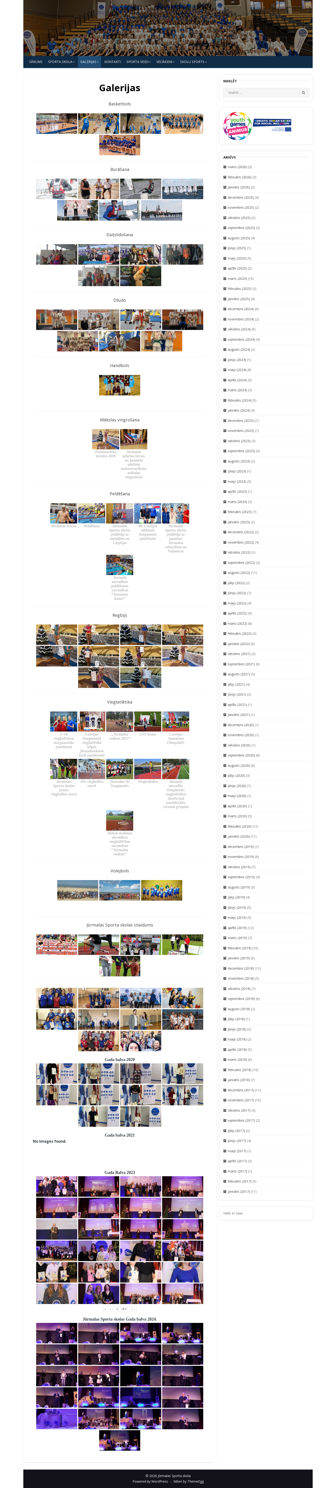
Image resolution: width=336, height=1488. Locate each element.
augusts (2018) (239, 1009)
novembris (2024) (241, 319)
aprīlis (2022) (237, 613)
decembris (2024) (241, 309)
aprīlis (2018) (237, 1049)
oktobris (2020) (239, 745)
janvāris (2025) (239, 299)
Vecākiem (164, 61)
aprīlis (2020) (237, 806)
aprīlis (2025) (237, 268)
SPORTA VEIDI (137, 61)
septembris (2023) (241, 451)
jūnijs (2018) (237, 1029)
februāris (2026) (240, 177)
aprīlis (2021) (237, 704)
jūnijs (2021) (237, 694)
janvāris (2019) (239, 958)
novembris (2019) (241, 856)
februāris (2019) (240, 948)
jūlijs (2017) (236, 1130)
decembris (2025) (241, 197)
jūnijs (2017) (237, 1140)
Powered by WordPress (150, 1481)
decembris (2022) (241, 532)
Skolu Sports (192, 61)
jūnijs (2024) (237, 359)
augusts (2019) (239, 887)
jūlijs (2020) (236, 775)
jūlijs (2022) (236, 583)
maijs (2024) (237, 370)
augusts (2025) (239, 238)
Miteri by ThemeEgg (188, 1481)
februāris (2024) (240, 400)
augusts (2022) (239, 572)
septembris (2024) (241, 339)
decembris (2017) (241, 1090)
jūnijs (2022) (237, 593)
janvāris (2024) (239, 410)
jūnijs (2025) (237, 248)
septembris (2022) (241, 562)
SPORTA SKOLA (60, 61)
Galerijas (88, 61)
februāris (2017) (240, 1181)
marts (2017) (237, 1171)
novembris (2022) (241, 542)
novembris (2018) (241, 978)
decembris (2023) (241, 420)
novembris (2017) (241, 1100)
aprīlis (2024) (237, 380)
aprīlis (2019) (237, 928)
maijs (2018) (237, 1039)
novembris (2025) (241, 207)
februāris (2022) (240, 633)
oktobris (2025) (239, 217)
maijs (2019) (237, 917)
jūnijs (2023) (237, 471)
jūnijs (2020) (237, 786)
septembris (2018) (241, 998)
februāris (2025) (240, 288)
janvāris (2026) (239, 187)
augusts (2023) (239, 461)
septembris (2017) (241, 1120)
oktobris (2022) (239, 552)
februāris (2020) (240, 826)
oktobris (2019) (239, 867)
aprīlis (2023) (237, 491)
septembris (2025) (241, 227)
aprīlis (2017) (237, 1161)
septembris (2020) (241, 755)
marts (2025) (237, 278)
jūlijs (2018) (236, 1019)
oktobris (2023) (239, 441)
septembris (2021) (241, 664)
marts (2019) (237, 938)
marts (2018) (237, 1059)
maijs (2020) (237, 796)
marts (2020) (237, 816)
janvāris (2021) (239, 714)
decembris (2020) (241, 725)
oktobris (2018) (239, 988)
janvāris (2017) (239, 1191)
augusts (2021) (239, 674)
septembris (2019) (241, 877)
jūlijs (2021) (236, 684)
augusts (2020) (239, 765)
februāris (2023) (240, 512)
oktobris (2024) (239, 329)
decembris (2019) (241, 846)
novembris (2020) (241, 735)
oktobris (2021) (239, 654)
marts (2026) (237, 167)
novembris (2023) (241, 430)
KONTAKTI (112, 61)
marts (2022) (237, 623)
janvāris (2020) (239, 836)
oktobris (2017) (239, 1110)
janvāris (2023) (239, 522)
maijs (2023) (237, 481)
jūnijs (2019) (237, 907)
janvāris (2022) (239, 644)
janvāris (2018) (239, 1080)
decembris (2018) (241, 968)
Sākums (35, 61)
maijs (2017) (237, 1151)
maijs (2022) (237, 603)
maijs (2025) (237, 258)
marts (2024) (237, 390)
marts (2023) (237, 501)
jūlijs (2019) (236, 897)
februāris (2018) (240, 1070)
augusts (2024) (239, 349)
